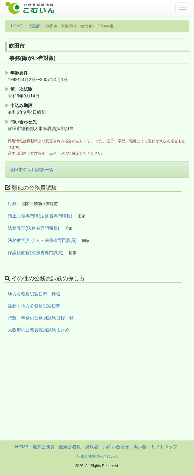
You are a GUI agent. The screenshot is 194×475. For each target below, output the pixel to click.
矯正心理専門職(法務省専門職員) (40, 215)
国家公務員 (70, 446)
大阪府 (34, 26)
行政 (12, 203)
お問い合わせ (116, 446)
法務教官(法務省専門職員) (33, 228)
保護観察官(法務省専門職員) (35, 252)
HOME (16, 26)
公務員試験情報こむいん (97, 456)
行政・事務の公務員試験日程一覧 (41, 317)
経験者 (91, 446)
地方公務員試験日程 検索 (34, 294)
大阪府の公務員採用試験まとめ (38, 329)
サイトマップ (164, 446)
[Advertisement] (97, 396)
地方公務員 (44, 446)
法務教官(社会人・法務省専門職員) (42, 240)
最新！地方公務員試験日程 (34, 305)
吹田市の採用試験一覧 (32, 169)
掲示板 (140, 446)
